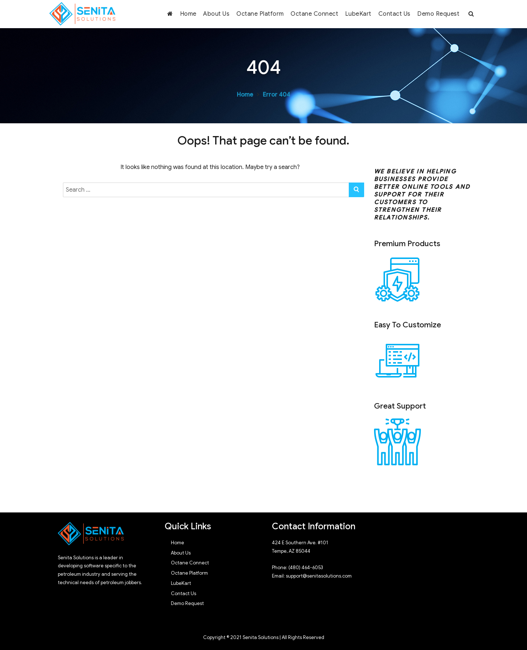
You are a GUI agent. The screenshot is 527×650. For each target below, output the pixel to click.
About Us (216, 14)
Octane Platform (260, 14)
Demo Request (438, 14)
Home (188, 14)
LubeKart (358, 14)
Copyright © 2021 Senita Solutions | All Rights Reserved (263, 637)
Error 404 (276, 94)
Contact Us (394, 14)
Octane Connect (314, 14)
